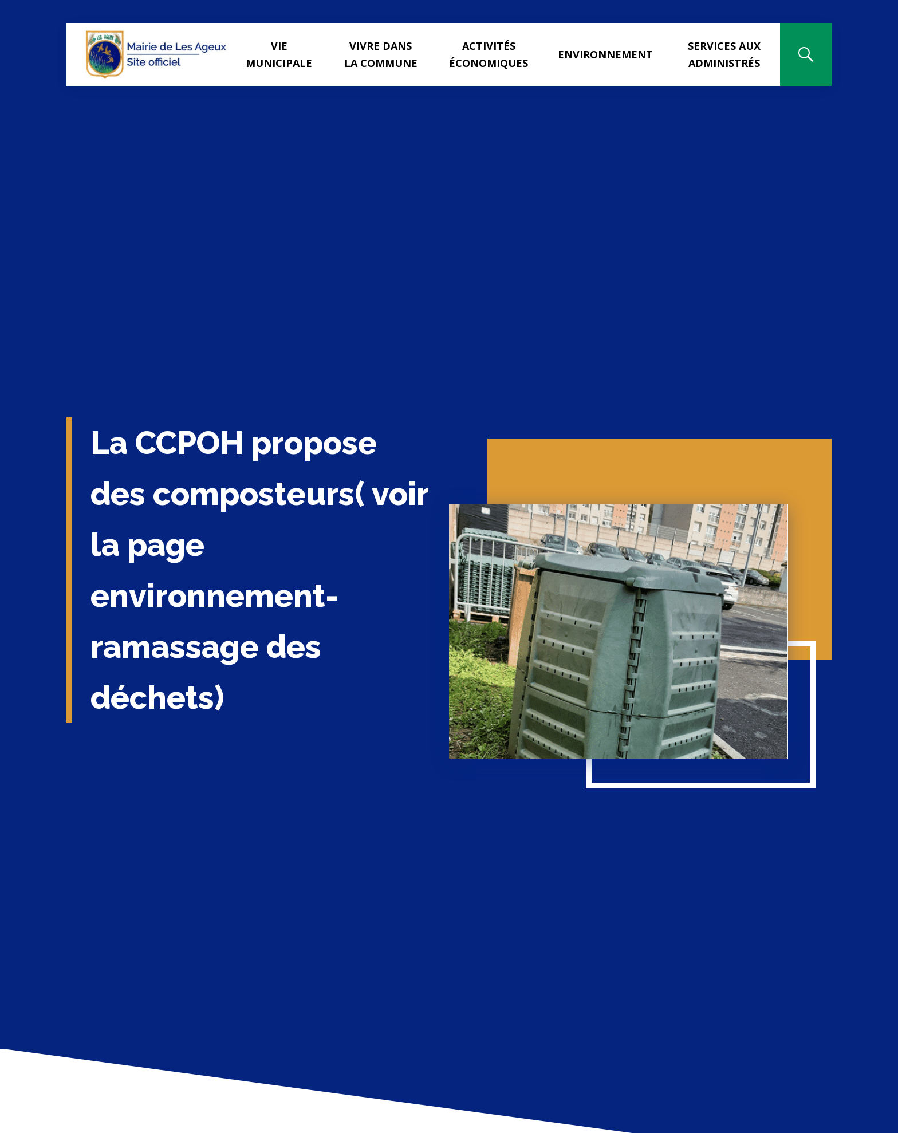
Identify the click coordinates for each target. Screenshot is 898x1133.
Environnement (605, 54)
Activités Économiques (488, 54)
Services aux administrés (724, 54)
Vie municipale (279, 54)
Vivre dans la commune (381, 54)
